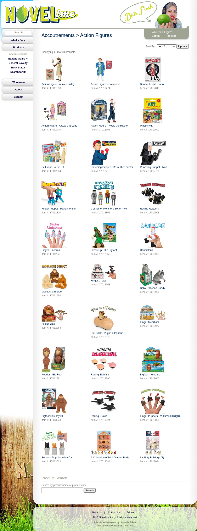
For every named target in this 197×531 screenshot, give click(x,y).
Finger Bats (54, 315)
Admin (130, 512)
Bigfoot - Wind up (153, 361)
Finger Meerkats (153, 314)
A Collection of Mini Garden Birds (110, 444)
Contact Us (114, 512)
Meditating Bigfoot (54, 278)
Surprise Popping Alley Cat (57, 444)
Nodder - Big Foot (53, 361)
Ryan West (129, 525)
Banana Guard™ (18, 58)
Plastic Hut (153, 112)
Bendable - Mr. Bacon (153, 71)
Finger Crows (104, 273)
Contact (18, 96)
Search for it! (18, 72)
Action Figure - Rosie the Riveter (110, 112)
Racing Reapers (153, 195)
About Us (96, 512)
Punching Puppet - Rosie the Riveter (112, 154)
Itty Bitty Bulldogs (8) (153, 444)
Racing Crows (104, 403)
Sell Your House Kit (54, 154)
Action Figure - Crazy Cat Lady (59, 112)
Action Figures (96, 35)
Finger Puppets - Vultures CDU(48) (160, 403)
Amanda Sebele (128, 522)
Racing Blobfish (104, 361)
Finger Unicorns (54, 237)
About (18, 89)
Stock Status (18, 67)
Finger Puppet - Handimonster (59, 195)
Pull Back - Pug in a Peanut (107, 320)
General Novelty (18, 63)
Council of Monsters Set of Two (109, 195)
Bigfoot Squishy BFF (54, 403)
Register (170, 35)
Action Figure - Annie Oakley (58, 71)
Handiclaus (153, 237)
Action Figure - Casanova (105, 71)
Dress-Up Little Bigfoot (104, 237)
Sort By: (151, 46)
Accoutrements (18, 54)
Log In (156, 35)
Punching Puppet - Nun (153, 154)
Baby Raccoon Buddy (153, 277)
